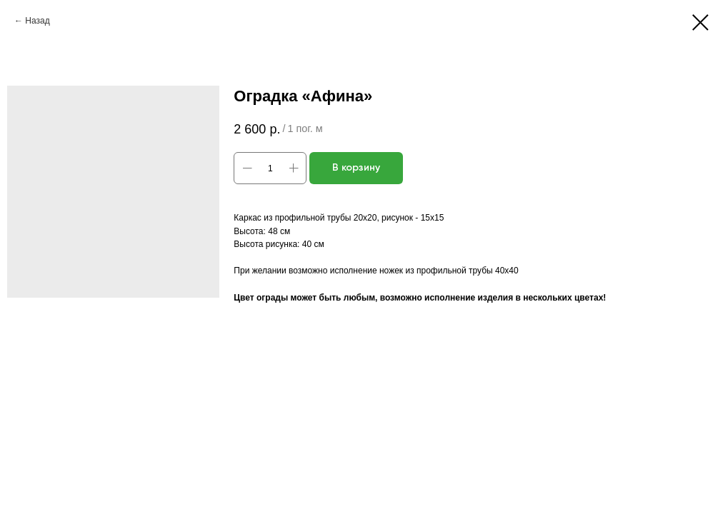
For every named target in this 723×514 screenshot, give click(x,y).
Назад (37, 21)
